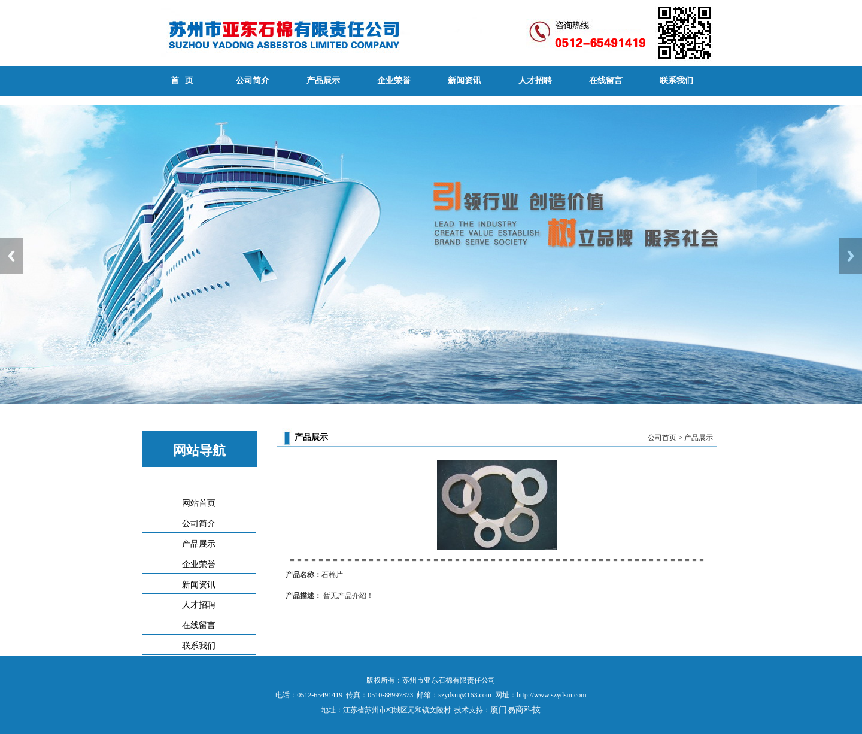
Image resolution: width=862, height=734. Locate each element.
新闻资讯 (464, 80)
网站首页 (199, 503)
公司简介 (252, 80)
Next (850, 256)
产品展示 (323, 80)
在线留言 (606, 80)
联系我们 (676, 80)
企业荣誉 (394, 80)
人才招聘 (535, 80)
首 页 (182, 80)
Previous (11, 256)
